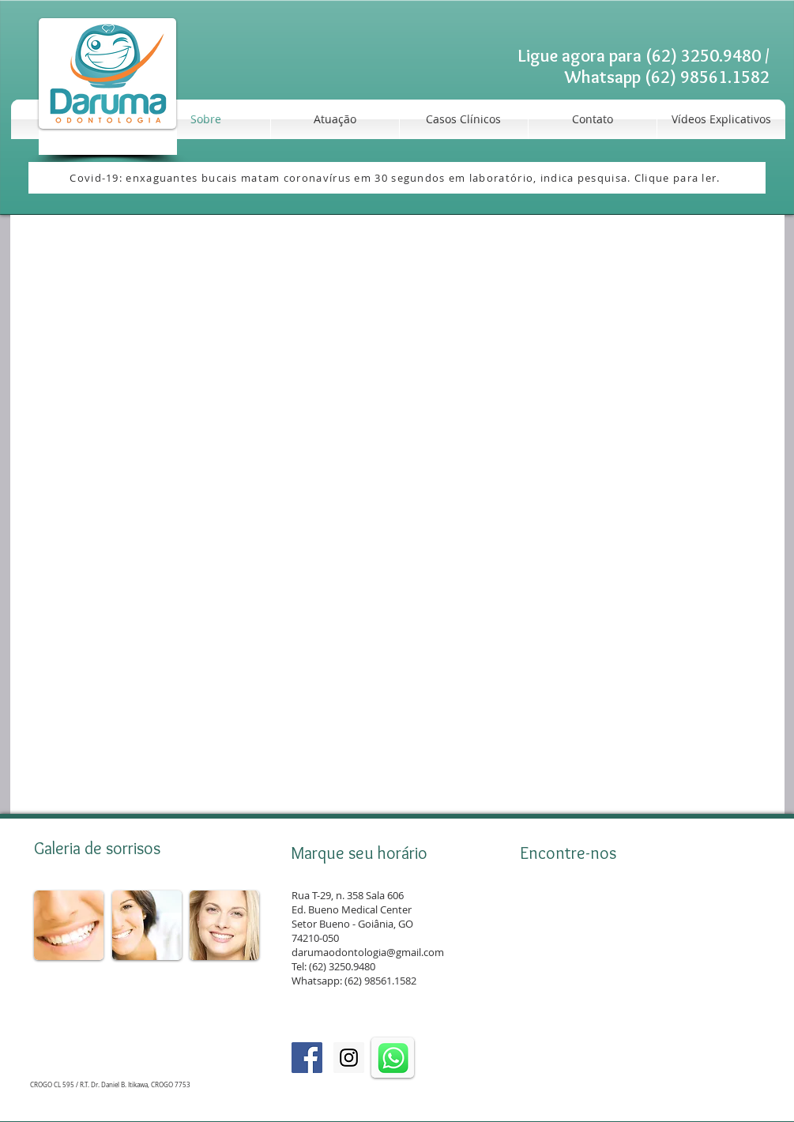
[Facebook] (307, 1057)
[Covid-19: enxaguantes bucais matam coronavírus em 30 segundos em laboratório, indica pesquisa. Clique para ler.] (397, 178)
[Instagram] (348, 1057)
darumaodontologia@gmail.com (368, 952)
